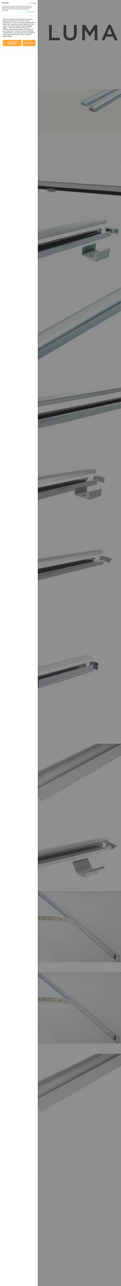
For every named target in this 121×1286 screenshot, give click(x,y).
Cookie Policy (7, 1274)
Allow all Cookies (12, 1280)
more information (30, 11)
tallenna (29, 1280)
